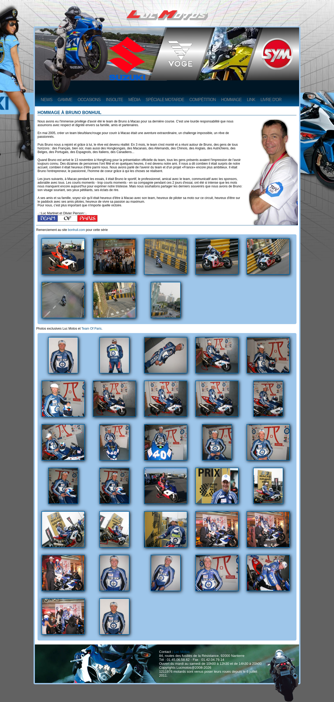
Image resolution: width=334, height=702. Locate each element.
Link (251, 99)
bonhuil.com (76, 230)
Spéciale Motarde (165, 99)
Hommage (231, 99)
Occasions (88, 99)
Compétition (202, 99)
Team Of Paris (91, 328)
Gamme (65, 99)
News (46, 99)
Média (134, 99)
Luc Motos (182, 652)
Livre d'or (271, 99)
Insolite (114, 99)
